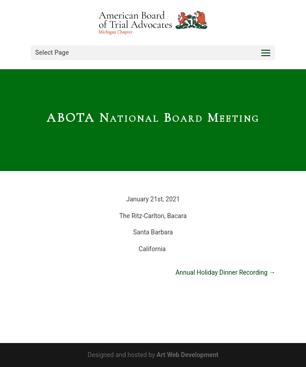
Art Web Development (187, 354)
